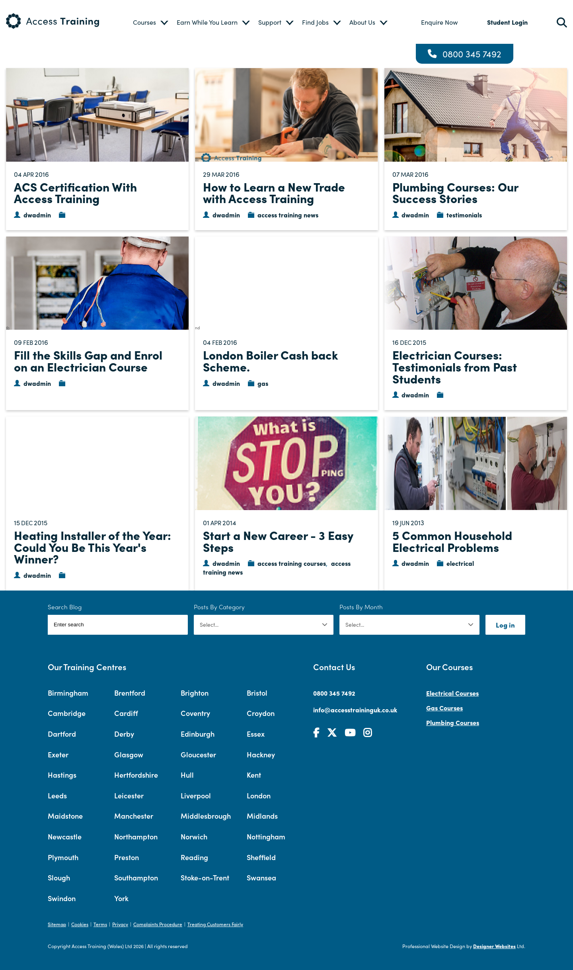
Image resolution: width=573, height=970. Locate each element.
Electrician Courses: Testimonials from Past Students (454, 366)
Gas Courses (444, 707)
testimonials (464, 214)
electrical (460, 563)
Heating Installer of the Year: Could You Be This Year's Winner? (92, 546)
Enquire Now (439, 22)
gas (262, 383)
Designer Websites (494, 946)
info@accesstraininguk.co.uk (355, 709)
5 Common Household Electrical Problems (452, 540)
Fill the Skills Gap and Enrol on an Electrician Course (88, 360)
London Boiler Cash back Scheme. (270, 360)
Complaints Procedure (157, 924)
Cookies (79, 924)
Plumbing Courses (452, 722)
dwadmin (37, 214)
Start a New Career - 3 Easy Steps (278, 540)
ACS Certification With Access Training (75, 192)
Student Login (507, 22)
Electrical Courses (452, 692)
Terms (100, 924)
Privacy (120, 924)
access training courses (291, 563)
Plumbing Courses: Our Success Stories (455, 192)
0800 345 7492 (471, 54)
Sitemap (57, 924)
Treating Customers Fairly (215, 924)
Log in (505, 624)
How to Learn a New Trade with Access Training (274, 192)
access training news (287, 214)
